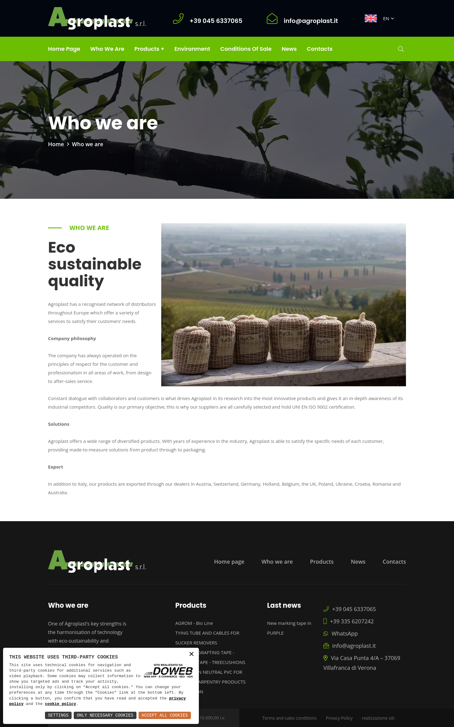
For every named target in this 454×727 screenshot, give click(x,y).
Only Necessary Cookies (105, 715)
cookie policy (60, 704)
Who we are (107, 49)
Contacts (320, 49)
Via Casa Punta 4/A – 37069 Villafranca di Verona (361, 662)
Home (56, 144)
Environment (192, 49)
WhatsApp (340, 633)
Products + (149, 49)
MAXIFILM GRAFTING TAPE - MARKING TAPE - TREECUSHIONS (210, 657)
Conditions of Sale (246, 49)
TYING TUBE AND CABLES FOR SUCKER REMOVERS (207, 638)
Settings (58, 715)
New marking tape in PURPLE (289, 628)
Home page (64, 49)
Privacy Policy (339, 718)
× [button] (191, 654)
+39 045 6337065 (349, 609)
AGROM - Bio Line (194, 623)
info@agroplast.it (349, 645)
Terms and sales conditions (289, 718)
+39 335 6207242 (348, 621)
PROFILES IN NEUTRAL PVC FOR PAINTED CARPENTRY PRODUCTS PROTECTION (210, 682)
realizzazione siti (378, 718)
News (289, 49)
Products (321, 561)
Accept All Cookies (165, 715)
